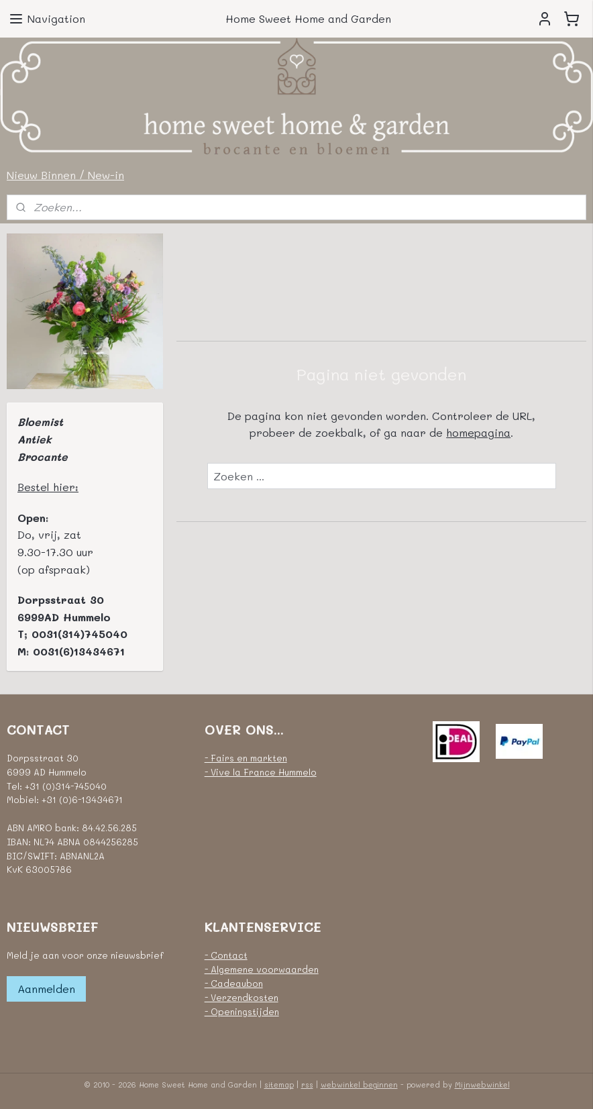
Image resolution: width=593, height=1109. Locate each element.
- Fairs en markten (246, 757)
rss (307, 1084)
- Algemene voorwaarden (262, 969)
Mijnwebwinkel (482, 1084)
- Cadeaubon (234, 983)
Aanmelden (46, 989)
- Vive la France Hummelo (261, 772)
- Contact (226, 955)
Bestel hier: (47, 487)
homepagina (478, 432)
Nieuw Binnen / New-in (65, 175)
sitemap (279, 1084)
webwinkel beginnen (359, 1084)
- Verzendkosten (241, 997)
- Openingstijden (242, 1011)
